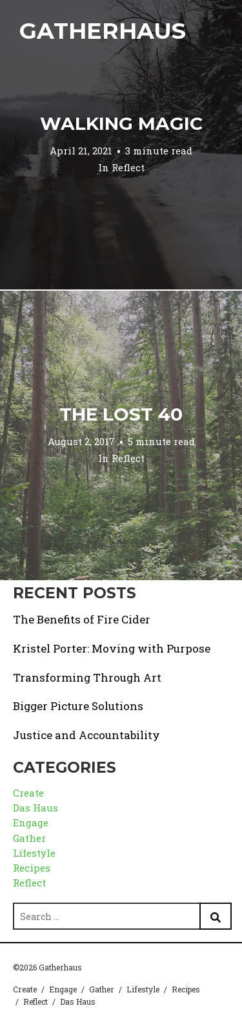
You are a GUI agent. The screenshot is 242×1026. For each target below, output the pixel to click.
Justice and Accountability (86, 735)
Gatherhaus (102, 31)
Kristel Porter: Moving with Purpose (111, 648)
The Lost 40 (121, 414)
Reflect (128, 167)
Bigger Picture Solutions (78, 705)
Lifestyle (34, 852)
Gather (29, 838)
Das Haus (35, 807)
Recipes (31, 867)
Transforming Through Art (87, 677)
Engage (30, 822)
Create (28, 792)
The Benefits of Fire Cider (81, 619)
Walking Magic (121, 123)
